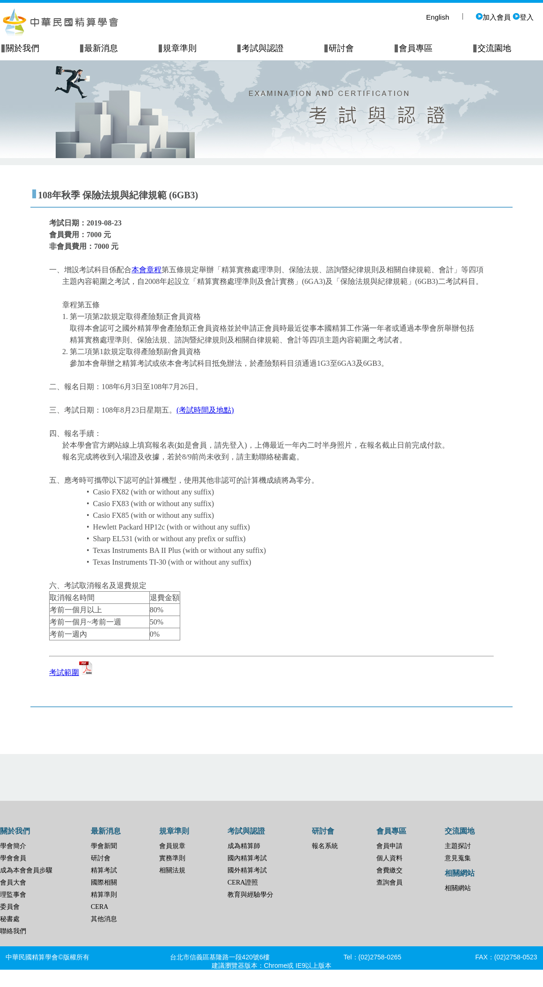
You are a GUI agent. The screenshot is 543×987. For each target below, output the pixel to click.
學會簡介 (13, 845)
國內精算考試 (247, 858)
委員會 (10, 906)
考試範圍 (71, 672)
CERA (99, 906)
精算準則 (104, 894)
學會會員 (13, 858)
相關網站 (458, 888)
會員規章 (172, 845)
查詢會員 (389, 882)
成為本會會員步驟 (26, 870)
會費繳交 (389, 870)
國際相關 (104, 882)
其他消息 (104, 918)
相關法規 (172, 870)
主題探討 (458, 845)
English (437, 17)
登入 (523, 17)
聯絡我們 (13, 931)
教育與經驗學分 (250, 894)
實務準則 (172, 858)
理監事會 (13, 894)
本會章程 (146, 270)
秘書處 (10, 918)
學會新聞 (104, 845)
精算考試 (104, 870)
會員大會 (13, 882)
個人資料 (389, 858)
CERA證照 (242, 882)
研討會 (100, 858)
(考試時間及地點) (205, 410)
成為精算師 (243, 845)
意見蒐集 (458, 858)
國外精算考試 (247, 870)
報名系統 (325, 845)
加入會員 (493, 17)
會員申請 (389, 845)
